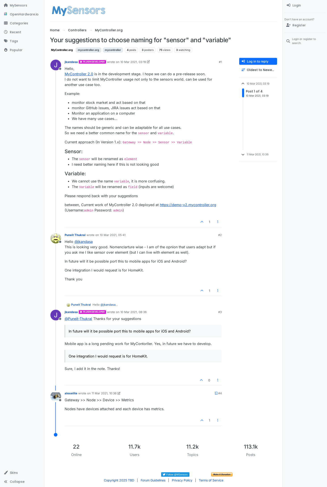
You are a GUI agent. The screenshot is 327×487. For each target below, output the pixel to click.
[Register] (304, 25)
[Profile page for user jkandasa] (55, 65)
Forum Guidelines (153, 480)
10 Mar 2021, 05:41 (112, 235)
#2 (220, 235)
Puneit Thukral (75, 235)
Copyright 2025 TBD (119, 480)
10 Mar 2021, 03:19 (133, 62)
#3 (220, 312)
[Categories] (22, 23)
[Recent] (22, 32)
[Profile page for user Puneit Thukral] (55, 238)
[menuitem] (304, 5)
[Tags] (22, 41)
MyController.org (62, 50)
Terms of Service (211, 480)
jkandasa (71, 62)
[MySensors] (22, 5)
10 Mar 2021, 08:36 (133, 312)
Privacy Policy (182, 480)
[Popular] (22, 50)
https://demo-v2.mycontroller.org (188, 205)
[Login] (304, 5)
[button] (22, 472)
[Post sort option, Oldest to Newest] (258, 70)
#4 (220, 393)
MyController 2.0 (79, 74)
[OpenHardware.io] (22, 14)
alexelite (71, 393)
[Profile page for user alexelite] (55, 396)
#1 (220, 62)
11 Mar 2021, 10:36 (104, 393)
